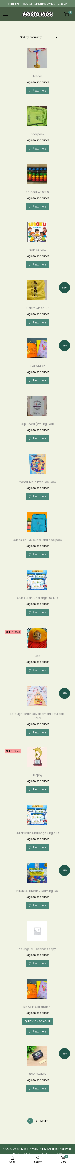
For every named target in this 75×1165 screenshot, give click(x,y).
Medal (37, 76)
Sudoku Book (37, 250)
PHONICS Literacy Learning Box (37, 891)
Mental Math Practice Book (37, 482)
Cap (37, 656)
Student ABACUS (37, 192)
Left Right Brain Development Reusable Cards (37, 716)
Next (44, 1121)
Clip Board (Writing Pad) (37, 424)
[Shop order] (37, 37)
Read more (37, 90)
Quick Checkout (37, 1021)
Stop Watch (37, 1074)
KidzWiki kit (37, 366)
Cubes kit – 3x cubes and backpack (37, 540)
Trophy (37, 775)
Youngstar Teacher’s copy (37, 949)
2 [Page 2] (36, 1121)
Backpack (37, 134)
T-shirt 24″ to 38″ (37, 308)
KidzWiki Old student (37, 1007)
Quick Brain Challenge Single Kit (37, 833)
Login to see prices (37, 82)
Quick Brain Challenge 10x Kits (37, 598)
